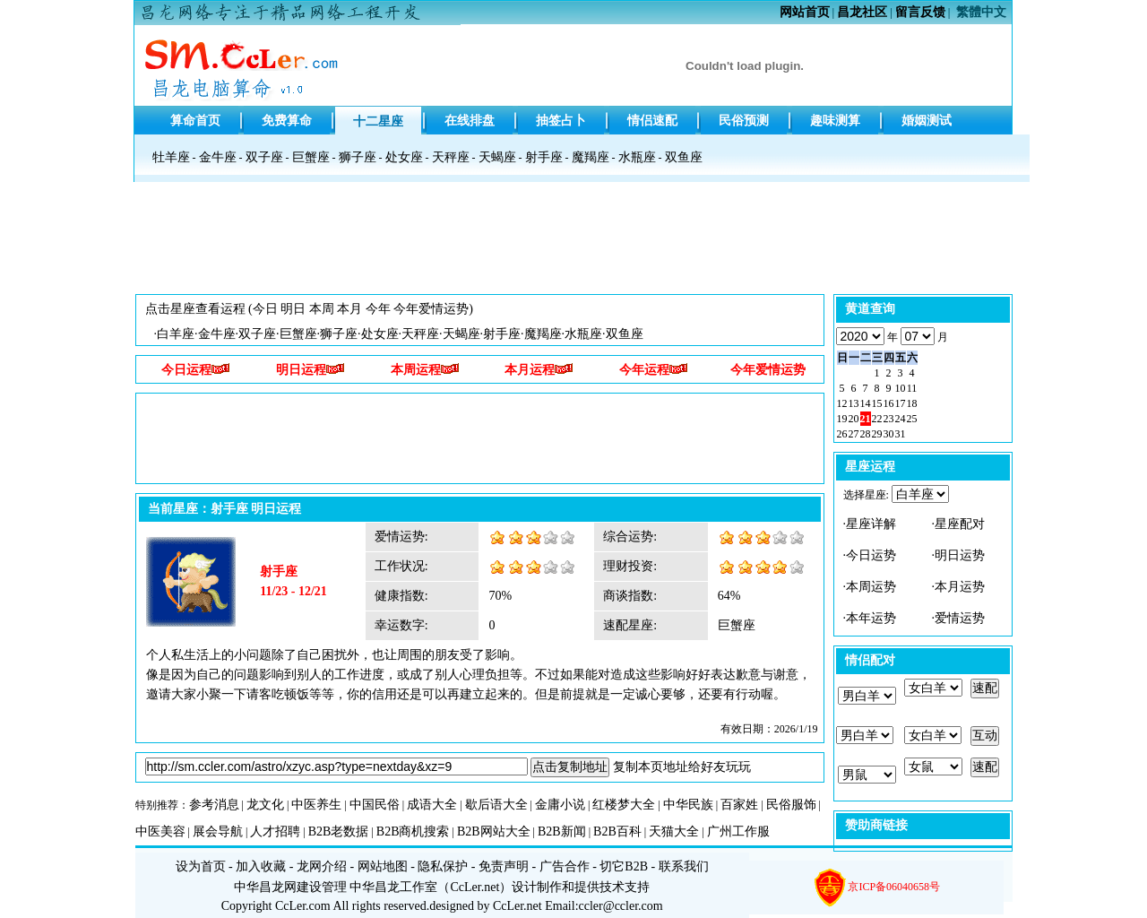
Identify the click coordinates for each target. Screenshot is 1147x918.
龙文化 (265, 804)
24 (900, 418)
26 (842, 434)
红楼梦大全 (623, 804)
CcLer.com (303, 906)
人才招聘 (275, 831)
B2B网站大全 (493, 831)
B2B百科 (617, 831)
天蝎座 (497, 157)
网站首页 (805, 12)
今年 (378, 309)
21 (865, 418)
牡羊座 (171, 157)
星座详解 (871, 524)
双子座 (264, 157)
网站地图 (383, 866)
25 (912, 418)
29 (877, 434)
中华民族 (688, 804)
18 (912, 403)
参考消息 (214, 804)
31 (900, 434)
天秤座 (451, 157)
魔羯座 (590, 157)
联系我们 (684, 866)
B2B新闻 (562, 831)
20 (854, 418)
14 (865, 403)
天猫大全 (674, 831)
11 (912, 388)
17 (900, 403)
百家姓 (739, 804)
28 (865, 434)
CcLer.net (474, 887)
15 (877, 403)
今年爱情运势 (431, 309)
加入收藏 (261, 866)
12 (842, 403)
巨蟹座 (311, 157)
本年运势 (871, 618)
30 (889, 434)
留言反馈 (920, 12)
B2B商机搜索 (413, 831)
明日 (293, 309)
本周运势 (871, 586)
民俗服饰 (791, 804)
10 (900, 388)
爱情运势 (960, 618)
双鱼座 (684, 157)
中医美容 (160, 831)
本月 (349, 309)
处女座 (404, 157)
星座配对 (960, 524)
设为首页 (201, 866)
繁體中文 (981, 12)
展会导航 (218, 831)
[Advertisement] (573, 243)
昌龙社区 (862, 12)
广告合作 (564, 866)
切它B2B (623, 866)
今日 (265, 309)
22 (877, 418)
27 (854, 434)
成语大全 (432, 804)
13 (854, 403)
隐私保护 (443, 866)
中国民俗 (374, 804)
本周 (321, 309)
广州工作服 (738, 831)
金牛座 (218, 157)
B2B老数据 (338, 831)
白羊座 (175, 334)
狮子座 (357, 157)
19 (842, 418)
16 (889, 403)
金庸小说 (560, 804)
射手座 (544, 157)
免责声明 (504, 866)
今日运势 (871, 555)
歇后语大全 (496, 804)
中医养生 (316, 804)
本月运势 (960, 586)
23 (889, 418)
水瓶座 (637, 157)
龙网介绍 (322, 866)
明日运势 (960, 555)
